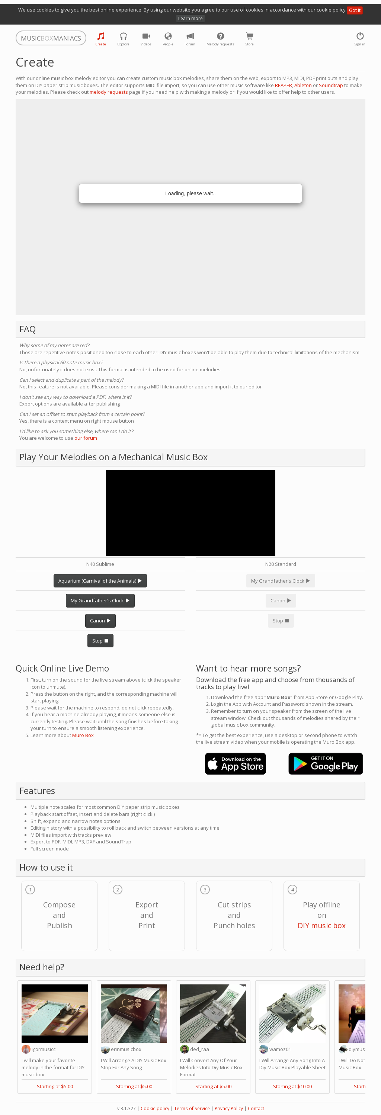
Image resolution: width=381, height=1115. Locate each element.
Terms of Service (192, 1108)
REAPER (283, 85)
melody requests (109, 92)
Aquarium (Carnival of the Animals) (100, 580)
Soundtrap (331, 85)
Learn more (190, 18)
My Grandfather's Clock (100, 600)
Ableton (303, 85)
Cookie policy (155, 1108)
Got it (355, 10)
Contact (256, 1108)
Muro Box (83, 735)
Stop (100, 640)
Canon (100, 620)
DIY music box (322, 925)
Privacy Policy (229, 1108)
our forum (85, 438)
